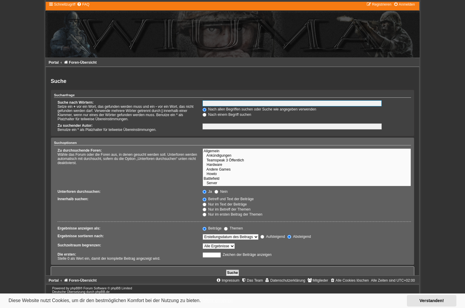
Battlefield (306, 179)
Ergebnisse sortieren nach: (81, 236)
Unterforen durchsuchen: (79, 192)
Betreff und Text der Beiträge (228, 199)
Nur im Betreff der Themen (227, 209)
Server (306, 183)
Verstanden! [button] (432, 300)
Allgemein (306, 151)
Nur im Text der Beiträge (225, 204)
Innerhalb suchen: (73, 199)
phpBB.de (102, 291)
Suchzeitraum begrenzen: (79, 245)
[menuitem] (83, 4)
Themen (233, 228)
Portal (54, 62)
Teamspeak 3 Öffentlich (306, 160)
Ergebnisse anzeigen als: (79, 228)
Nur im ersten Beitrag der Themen (232, 214)
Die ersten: (67, 254)
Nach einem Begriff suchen (227, 115)
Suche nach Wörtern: (76, 102)
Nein (220, 192)
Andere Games (306, 169)
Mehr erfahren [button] (218, 300)
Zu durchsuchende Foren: (80, 150)
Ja (207, 192)
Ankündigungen (306, 155)
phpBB (75, 288)
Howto (306, 174)
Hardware (306, 165)
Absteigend (299, 237)
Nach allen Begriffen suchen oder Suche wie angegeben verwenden (259, 109)
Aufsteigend (272, 237)
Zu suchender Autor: (75, 125)
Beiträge (212, 228)
